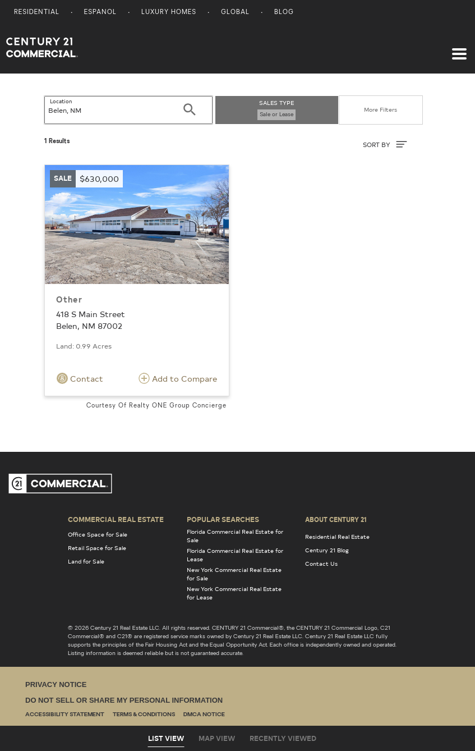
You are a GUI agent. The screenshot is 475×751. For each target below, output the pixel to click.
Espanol (100, 13)
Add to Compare (178, 378)
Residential (36, 13)
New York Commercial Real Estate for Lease (234, 593)
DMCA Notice (204, 715)
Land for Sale (86, 561)
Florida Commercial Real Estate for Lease (235, 555)
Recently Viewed (283, 738)
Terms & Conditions (144, 715)
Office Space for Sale (97, 534)
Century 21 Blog (327, 550)
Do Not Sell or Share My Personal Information (124, 700)
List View (166, 738)
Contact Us (321, 563)
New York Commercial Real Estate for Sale (234, 574)
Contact (80, 378)
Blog (284, 13)
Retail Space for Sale (97, 548)
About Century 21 (336, 519)
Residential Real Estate (337, 537)
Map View (217, 738)
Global (235, 13)
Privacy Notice (55, 684)
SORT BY (385, 144)
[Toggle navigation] (459, 48)
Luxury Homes (168, 13)
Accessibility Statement (64, 715)
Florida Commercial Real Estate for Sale (235, 536)
